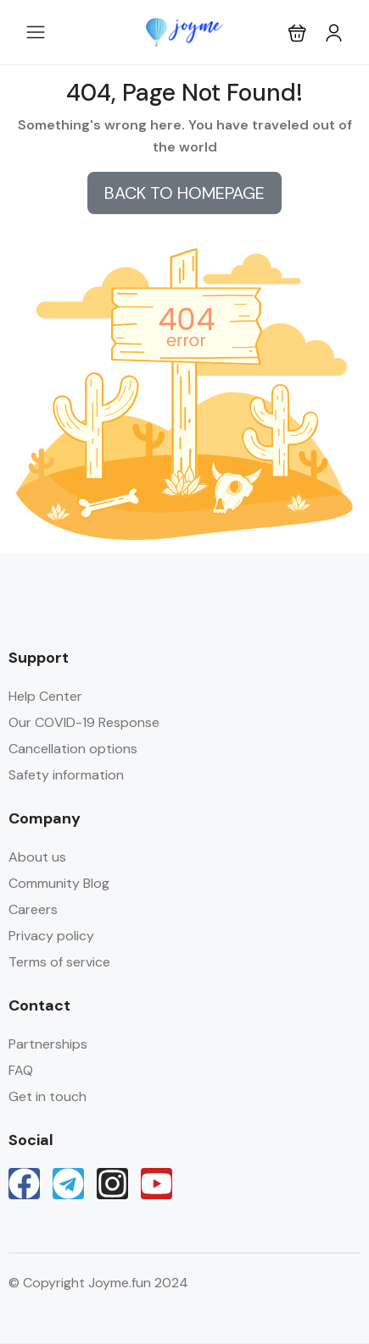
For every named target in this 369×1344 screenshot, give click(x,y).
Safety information (66, 775)
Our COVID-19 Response (83, 722)
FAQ (20, 1070)
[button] (297, 32)
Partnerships (47, 1044)
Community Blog (58, 883)
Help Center (45, 696)
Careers (33, 909)
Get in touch (47, 1096)
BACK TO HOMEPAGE (184, 193)
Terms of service (59, 962)
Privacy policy (51, 936)
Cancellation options (72, 748)
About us (37, 857)
